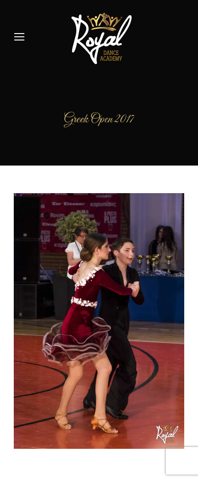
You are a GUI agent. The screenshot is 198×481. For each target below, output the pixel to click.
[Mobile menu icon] (19, 36)
